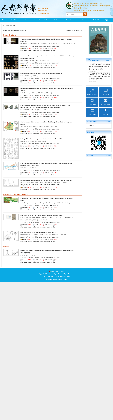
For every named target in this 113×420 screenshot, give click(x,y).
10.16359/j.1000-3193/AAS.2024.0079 (48, 63)
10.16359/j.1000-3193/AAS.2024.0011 (48, 95)
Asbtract (24, 48)
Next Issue (79, 30)
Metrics (53, 50)
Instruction (57, 20)
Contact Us (96, 20)
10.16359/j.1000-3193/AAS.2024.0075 (48, 237)
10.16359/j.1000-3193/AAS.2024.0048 (48, 112)
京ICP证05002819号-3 (57, 271)
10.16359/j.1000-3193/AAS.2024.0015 (48, 257)
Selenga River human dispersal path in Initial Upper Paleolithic (41, 139)
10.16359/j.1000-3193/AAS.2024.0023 (48, 78)
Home (4, 20)
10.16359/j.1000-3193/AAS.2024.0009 (48, 205)
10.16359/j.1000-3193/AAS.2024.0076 (48, 222)
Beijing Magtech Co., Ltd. (60, 279)
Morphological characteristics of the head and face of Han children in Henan (46, 180)
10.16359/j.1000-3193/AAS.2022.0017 (48, 143)
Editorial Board (29, 20)
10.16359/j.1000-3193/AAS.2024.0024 (48, 170)
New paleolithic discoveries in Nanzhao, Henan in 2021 (38, 232)
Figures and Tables (26, 50)
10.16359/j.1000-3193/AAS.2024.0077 (48, 185)
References (36, 50)
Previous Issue (70, 30)
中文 (106, 20)
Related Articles (45, 50)
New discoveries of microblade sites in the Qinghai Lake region (41, 215)
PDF (46, 48)
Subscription (70, 20)
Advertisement (83, 20)
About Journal (15, 20)
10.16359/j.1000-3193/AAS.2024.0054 (48, 129)
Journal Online (44, 20)
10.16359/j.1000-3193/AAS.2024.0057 (48, 46)
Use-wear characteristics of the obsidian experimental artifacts (41, 73)
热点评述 (91, 125)
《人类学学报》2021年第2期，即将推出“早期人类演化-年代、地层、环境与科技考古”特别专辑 (99, 66)
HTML (37, 48)
